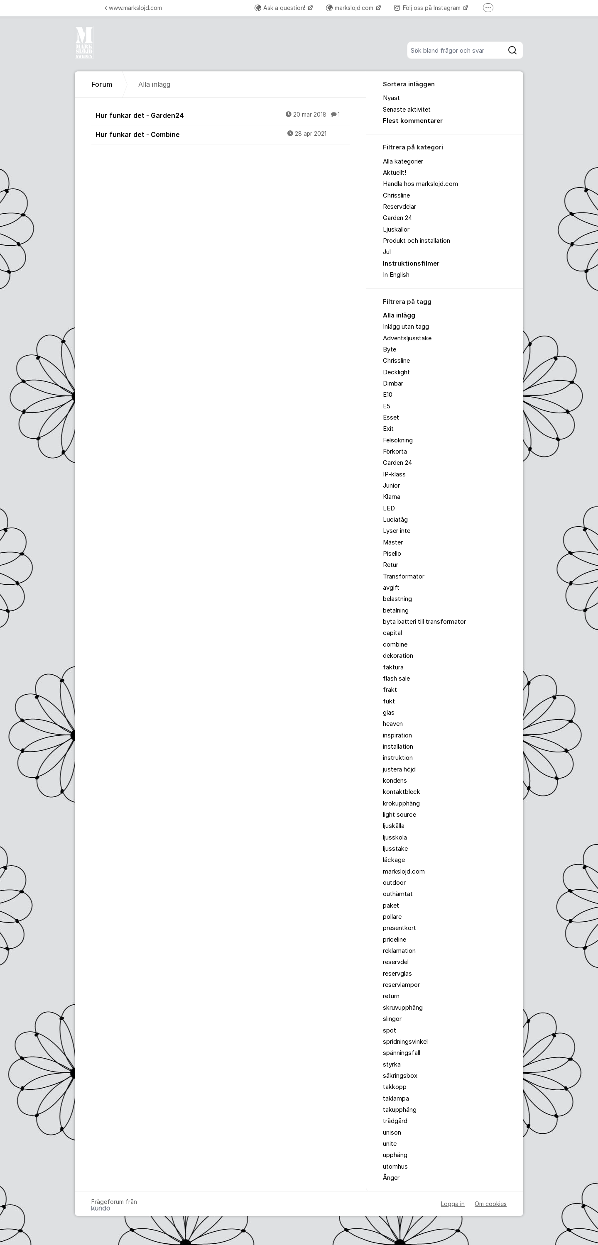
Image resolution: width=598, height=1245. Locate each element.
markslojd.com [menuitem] (404, 871)
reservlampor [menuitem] (401, 985)
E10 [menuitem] (387, 394)
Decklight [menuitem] (396, 372)
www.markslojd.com (133, 7)
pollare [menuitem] (392, 916)
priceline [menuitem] (394, 939)
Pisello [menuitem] (392, 553)
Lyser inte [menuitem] (396, 531)
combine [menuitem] (395, 644)
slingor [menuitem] (392, 1019)
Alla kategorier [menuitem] (403, 161)
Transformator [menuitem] (403, 576)
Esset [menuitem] (391, 417)
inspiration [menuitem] (397, 735)
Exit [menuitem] (388, 428)
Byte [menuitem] (389, 349)
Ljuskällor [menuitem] (396, 229)
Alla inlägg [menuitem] (399, 315)
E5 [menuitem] (386, 406)
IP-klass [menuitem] (394, 474)
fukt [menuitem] (389, 701)
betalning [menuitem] (396, 610)
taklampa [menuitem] (396, 1098)
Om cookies (491, 1203)
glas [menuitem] (389, 712)
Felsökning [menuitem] (398, 440)
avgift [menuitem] (391, 587)
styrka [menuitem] (392, 1064)
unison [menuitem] (392, 1132)
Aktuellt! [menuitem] (394, 172)
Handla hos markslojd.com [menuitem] (420, 184)
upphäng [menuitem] (395, 1155)
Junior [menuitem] (391, 485)
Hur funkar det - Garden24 (223, 115)
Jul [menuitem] (387, 252)
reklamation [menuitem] (399, 950)
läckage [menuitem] (394, 860)
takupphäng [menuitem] (400, 1109)
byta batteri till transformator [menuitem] (424, 621)
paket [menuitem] (391, 905)
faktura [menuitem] (393, 667)
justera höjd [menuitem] (399, 769)
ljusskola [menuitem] (395, 837)
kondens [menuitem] (395, 780)
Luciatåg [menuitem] (395, 519)
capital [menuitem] (392, 633)
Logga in (453, 1203)
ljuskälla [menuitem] (393, 826)
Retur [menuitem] (390, 565)
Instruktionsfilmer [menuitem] (411, 263)
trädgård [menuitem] (395, 1121)
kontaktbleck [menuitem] (401, 792)
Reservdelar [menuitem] (399, 206)
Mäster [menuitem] (393, 542)
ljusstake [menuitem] (395, 848)
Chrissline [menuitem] (396, 195)
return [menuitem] (391, 996)
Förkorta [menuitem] (395, 451)
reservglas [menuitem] (397, 973)
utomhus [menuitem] (395, 1166)
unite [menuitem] (390, 1143)
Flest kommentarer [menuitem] (413, 120)
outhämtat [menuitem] (398, 894)
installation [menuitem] (398, 746)
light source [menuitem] (399, 814)
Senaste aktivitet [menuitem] (407, 109)
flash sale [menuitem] (396, 678)
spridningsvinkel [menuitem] (405, 1041)
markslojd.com (350, 7)
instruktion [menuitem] (398, 758)
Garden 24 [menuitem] (397, 218)
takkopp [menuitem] (395, 1087)
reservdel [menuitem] (396, 962)
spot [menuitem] (389, 1030)
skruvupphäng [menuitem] (403, 1007)
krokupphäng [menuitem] (401, 803)
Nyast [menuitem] (391, 98)
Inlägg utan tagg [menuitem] (406, 326)
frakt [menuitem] (390, 689)
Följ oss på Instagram (428, 7)
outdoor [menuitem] (394, 882)
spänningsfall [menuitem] (401, 1053)
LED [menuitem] (389, 508)
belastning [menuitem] (397, 599)
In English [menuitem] (396, 274)
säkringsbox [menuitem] (400, 1075)
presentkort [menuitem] (399, 928)
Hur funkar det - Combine (223, 134)
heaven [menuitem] (393, 723)
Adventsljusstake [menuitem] (407, 338)
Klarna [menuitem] (391, 496)
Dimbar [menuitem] (393, 383)
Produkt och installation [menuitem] (416, 240)
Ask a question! (281, 7)
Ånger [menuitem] (391, 1178)
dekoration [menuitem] (398, 655)
